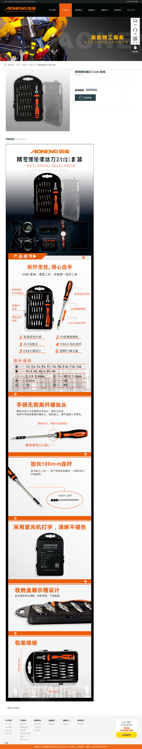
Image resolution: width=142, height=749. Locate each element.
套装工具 (33, 65)
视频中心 (104, 10)
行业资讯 (37, 727)
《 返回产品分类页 (12, 708)
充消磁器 (23, 730)
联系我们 (117, 10)
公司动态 (37, 724)
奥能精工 (91, 10)
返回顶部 (135, 51)
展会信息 (37, 730)
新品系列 (23, 724)
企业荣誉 (9, 727)
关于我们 (52, 10)
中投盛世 (80, 747)
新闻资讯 (78, 10)
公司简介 (9, 724)
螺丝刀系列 (24, 739)
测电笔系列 (24, 727)
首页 (17, 65)
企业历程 (9, 733)
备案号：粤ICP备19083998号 (96, 747)
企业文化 (9, 730)
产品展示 (24, 65)
